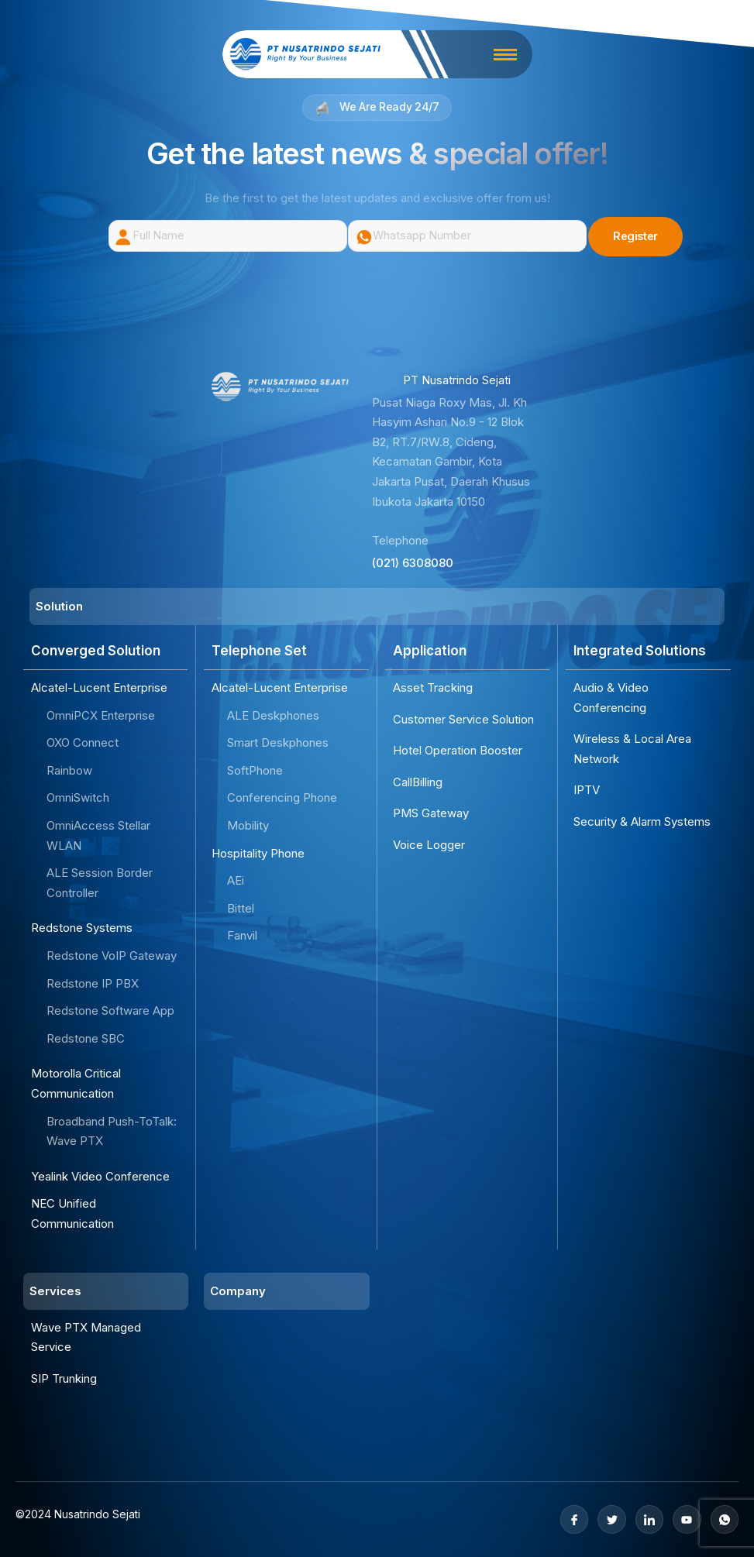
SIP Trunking (64, 1378)
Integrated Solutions (639, 651)
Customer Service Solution (463, 719)
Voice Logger (429, 844)
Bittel (240, 908)
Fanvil (242, 936)
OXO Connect (82, 742)
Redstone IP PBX (92, 983)
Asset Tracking (433, 687)
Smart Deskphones (278, 742)
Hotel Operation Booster (457, 750)
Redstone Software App (110, 1010)
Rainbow (69, 770)
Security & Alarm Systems (642, 821)
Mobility (248, 825)
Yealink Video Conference (100, 1176)
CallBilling (417, 782)
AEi (235, 880)
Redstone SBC (85, 1038)
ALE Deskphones (273, 715)
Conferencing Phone (282, 798)
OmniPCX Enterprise (100, 715)
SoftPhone (255, 770)
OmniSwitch (77, 798)
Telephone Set (259, 651)
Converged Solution (95, 651)
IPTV (586, 790)
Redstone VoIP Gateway (111, 955)
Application (430, 651)
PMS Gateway (431, 813)
